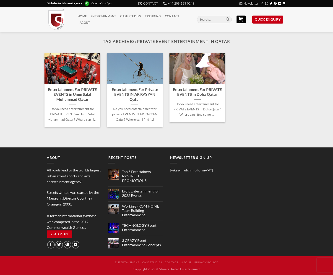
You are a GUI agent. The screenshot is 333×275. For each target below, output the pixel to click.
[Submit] (228, 20)
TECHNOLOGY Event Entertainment (139, 227)
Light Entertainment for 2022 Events (140, 193)
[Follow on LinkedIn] (279, 3)
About (85, 22)
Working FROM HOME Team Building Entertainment (140, 210)
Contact (172, 16)
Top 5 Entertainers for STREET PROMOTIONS (136, 175)
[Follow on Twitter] (271, 3)
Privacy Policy (206, 262)
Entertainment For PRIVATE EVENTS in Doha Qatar (197, 92)
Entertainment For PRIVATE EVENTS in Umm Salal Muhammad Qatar (72, 94)
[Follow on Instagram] (266, 3)
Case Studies (130, 16)
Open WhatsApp (101, 3)
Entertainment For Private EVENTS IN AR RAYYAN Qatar (135, 94)
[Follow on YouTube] (284, 3)
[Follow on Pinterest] (275, 3)
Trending (153, 16)
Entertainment (103, 16)
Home (82, 16)
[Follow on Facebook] (262, 3)
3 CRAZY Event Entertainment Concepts (141, 242)
